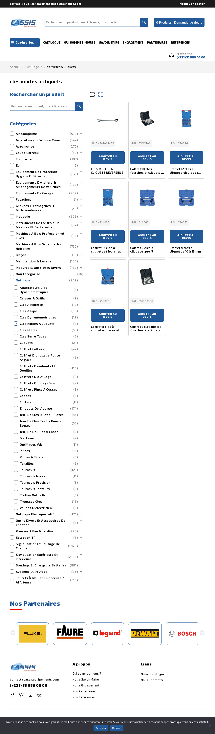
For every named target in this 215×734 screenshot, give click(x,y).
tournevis (49, 470)
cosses (49, 396)
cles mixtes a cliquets (49, 323)
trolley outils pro (49, 495)
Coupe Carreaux (47, 153)
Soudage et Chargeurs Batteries (47, 565)
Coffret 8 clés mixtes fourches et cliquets (145, 328)
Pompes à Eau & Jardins (47, 531)
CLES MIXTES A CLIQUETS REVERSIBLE (107, 170)
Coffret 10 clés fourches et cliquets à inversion (146, 172)
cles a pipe (49, 311)
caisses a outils (49, 298)
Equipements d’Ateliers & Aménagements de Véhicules (47, 184)
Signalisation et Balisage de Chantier (47, 546)
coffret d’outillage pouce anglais (49, 357)
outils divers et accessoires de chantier (47, 523)
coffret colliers (49, 349)
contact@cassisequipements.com (34, 679)
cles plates (49, 330)
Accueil (15, 67)
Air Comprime (47, 134)
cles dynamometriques (49, 317)
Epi (47, 165)
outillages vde (49, 444)
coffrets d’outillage (49, 377)
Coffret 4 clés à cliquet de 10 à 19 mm (185, 249)
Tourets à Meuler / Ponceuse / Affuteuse (47, 580)
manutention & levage (47, 261)
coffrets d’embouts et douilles (49, 368)
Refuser (116, 728)
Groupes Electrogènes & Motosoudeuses (47, 208)
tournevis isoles (49, 476)
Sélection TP (47, 537)
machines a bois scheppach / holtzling (47, 246)
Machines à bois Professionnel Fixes (47, 236)
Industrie (47, 216)
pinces (49, 451)
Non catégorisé (49, 274)
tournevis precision (49, 482)
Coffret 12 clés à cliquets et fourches (106, 249)
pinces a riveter (49, 457)
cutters (49, 402)
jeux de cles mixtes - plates (49, 415)
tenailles (49, 463)
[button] (13, 633)
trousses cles (49, 501)
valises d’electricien (49, 508)
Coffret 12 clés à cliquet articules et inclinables (184, 172)
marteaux (49, 438)
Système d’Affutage (47, 571)
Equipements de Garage (47, 193)
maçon (47, 255)
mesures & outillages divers (47, 267)
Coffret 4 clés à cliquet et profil (141, 249)
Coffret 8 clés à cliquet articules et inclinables (105, 330)
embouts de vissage (49, 408)
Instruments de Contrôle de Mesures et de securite (47, 225)
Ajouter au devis (108, 157)
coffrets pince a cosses (49, 389)
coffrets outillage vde (49, 383)
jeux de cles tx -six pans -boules (49, 423)
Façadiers (47, 199)
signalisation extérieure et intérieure (47, 557)
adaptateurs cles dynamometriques (49, 290)
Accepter (101, 728)
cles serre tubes (49, 336)
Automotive (47, 146)
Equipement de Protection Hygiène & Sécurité (47, 174)
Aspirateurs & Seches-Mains (47, 140)
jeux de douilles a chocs (49, 432)
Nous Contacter (192, 3)
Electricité (47, 159)
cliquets (49, 342)
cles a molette (49, 304)
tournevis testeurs (49, 489)
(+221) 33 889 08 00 (28, 685)
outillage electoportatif (47, 514)
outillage (32, 67)
